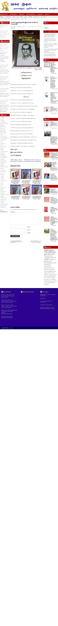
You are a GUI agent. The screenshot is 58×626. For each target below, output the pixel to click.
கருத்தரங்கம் (2, 143)
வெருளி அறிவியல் (4, 204)
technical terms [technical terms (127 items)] (52, 321)
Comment (12, 211)
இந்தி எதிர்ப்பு (3, 126)
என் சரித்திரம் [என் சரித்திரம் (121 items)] (53, 324)
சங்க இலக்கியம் (13, 14)
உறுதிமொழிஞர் (3, 139)
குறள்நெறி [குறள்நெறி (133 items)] (46, 321)
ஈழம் (1, 134)
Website (29, 232)
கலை (1, 145)
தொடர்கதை (2, 170)
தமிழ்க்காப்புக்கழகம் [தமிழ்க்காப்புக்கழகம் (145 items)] (48, 320)
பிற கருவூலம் (3, 187)
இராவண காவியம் (31, 159)
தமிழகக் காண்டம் (14, 161)
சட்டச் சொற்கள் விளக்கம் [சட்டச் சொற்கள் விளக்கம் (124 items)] (49, 323)
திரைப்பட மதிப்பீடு (4, 166)
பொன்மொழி (3, 191)
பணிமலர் (2, 177)
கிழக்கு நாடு (38, 159)
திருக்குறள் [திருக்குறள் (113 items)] (46, 329)
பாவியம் (25, 16)
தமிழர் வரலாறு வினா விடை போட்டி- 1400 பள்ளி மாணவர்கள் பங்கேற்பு (47, 353)
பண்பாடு (2, 179)
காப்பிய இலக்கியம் (4, 151)
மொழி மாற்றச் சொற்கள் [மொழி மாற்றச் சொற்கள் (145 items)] (49, 318)
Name (28, 226)
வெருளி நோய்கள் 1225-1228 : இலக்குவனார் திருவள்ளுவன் (4, 102)
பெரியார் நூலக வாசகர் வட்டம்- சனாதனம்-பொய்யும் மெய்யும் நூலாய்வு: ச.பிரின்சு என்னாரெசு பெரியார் (50, 40)
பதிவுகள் (45, 31)
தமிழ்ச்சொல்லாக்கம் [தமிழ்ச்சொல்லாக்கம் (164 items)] (49, 313)
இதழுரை (2, 125)
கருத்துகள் (50, 31)
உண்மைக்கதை (3, 136)
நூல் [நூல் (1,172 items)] (45, 299)
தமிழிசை (2, 163)
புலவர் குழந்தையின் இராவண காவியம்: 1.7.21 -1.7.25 (15, 198)
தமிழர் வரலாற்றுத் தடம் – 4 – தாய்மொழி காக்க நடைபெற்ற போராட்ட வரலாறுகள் (36, 241)
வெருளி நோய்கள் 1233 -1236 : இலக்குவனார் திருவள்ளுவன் (4, 78)
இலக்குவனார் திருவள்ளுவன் (18, 26)
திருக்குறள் (21, 14)
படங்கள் (2, 176)
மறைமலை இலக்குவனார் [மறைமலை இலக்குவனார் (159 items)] (50, 316)
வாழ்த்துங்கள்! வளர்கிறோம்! (45, 350)
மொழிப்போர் (3, 199)
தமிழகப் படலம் (22, 161)
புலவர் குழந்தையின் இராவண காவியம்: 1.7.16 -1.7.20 (26, 198)
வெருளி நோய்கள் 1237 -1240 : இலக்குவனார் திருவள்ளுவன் (4, 66)
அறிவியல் (2, 16)
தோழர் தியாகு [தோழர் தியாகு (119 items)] (47, 326)
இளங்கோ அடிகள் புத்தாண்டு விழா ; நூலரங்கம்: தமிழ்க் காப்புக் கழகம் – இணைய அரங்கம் (50, 35)
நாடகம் (1, 173)
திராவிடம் (28, 161)
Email (28, 229)
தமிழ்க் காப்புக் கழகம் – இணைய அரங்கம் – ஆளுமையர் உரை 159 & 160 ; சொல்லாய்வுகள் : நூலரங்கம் (4, 47)
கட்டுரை (13, 16)
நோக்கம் (47, 14)
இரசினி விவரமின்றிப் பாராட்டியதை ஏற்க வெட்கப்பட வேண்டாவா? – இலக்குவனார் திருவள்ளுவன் (4, 34)
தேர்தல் (1, 168)
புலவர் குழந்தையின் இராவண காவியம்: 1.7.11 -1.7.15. (36, 198)
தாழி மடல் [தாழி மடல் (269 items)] (53, 305)
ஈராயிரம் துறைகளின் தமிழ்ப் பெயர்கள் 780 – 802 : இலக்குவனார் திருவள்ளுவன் (16, 241)
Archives (1, 210)
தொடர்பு (45, 16)
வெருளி (2, 202)
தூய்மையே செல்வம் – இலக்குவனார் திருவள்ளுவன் (54, 215)
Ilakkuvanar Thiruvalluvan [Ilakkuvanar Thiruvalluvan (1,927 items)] (50, 296)
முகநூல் (2, 196)
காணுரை (2, 149)
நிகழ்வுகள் (40, 14)
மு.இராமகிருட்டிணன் (4, 194)
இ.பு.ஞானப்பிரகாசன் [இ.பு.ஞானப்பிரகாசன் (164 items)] (49, 315)
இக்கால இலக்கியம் (31, 14)
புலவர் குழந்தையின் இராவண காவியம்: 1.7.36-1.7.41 (15, 182)
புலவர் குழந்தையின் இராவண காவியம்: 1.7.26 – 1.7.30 (36, 182)
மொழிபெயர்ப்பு (3, 197)
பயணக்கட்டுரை (3, 180)
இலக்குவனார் (3, 129)
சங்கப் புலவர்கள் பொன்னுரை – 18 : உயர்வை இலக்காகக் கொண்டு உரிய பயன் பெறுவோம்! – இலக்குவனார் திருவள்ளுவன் (54, 280)
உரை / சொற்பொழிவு (4, 137)
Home (6, 18)
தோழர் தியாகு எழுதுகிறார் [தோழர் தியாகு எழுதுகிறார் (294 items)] (48, 302)
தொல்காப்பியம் (4, 14)
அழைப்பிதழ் (2, 122)
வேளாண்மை (3, 207)
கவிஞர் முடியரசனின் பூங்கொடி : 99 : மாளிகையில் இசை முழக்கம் (54, 230)
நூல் (32, 161)
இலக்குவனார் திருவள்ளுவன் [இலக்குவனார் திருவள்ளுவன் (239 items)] (48, 307)
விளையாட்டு (3, 200)
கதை (17, 16)
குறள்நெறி (2, 153)
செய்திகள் (30, 16)
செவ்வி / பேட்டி (3, 160)
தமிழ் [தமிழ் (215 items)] (49, 310)
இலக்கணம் (2, 128)
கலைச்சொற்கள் (3, 146)
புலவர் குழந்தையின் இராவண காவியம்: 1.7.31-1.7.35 (26, 182)
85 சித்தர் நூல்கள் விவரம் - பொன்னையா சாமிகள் (48, 340)
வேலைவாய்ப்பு (36, 16)
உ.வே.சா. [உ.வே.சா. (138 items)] (55, 320)
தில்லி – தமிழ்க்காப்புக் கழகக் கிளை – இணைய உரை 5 (53, 109)
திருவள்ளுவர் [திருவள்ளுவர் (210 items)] (47, 311)
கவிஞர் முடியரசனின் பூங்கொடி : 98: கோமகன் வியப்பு (54, 245)
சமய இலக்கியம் (8, 16)
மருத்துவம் (2, 193)
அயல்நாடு (2, 117)
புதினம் (1, 188)
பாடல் (1, 182)
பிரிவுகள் (54, 31)
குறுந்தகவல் (2, 154)
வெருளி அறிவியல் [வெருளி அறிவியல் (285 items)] (50, 304)
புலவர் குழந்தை (37, 161)
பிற (41, 16)
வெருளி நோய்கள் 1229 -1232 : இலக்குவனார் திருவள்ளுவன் (4, 90)
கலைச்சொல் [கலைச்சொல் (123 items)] (47, 324)
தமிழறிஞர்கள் (3, 162)
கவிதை (21, 16)
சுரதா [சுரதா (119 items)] (52, 326)
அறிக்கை (2, 119)
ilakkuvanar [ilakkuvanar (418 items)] (51, 299)
